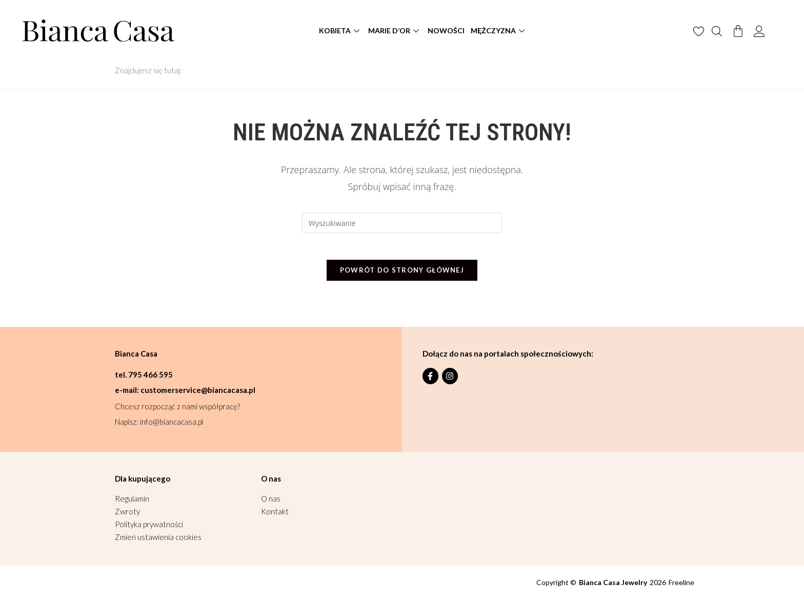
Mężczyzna (499, 30)
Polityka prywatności (149, 528)
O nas (270, 502)
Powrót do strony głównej (402, 274)
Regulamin (132, 502)
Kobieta (340, 30)
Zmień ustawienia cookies (158, 541)
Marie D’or (394, 30)
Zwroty (127, 515)
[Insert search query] (402, 223)
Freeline (681, 586)
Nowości (446, 30)
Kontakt (275, 515)
